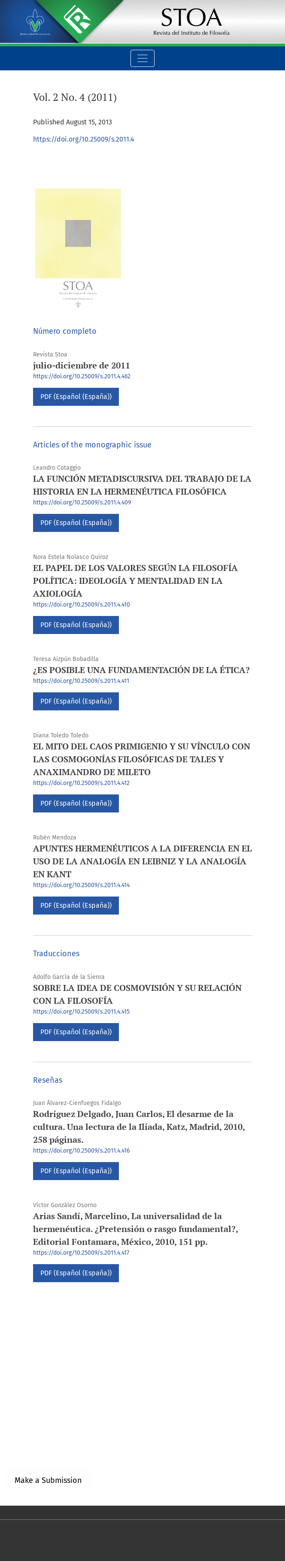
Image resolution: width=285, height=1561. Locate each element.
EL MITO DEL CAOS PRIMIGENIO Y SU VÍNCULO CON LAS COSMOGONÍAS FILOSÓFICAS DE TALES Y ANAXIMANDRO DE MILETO (141, 759)
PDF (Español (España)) (76, 397)
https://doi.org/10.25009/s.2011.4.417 (81, 1252)
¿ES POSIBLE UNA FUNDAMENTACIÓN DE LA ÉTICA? (141, 670)
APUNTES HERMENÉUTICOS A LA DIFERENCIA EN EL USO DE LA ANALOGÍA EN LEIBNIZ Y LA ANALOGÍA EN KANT (142, 861)
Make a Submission (48, 1480)
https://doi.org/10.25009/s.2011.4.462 (81, 376)
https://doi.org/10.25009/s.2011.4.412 (81, 783)
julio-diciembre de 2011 (81, 365)
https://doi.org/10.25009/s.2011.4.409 (82, 502)
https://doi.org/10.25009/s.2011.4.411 (81, 681)
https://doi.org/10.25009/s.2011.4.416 (81, 1150)
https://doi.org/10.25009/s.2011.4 (83, 139)
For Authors (23, 1444)
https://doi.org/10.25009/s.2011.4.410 (81, 604)
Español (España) (33, 1352)
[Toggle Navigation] (142, 58)
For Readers (24, 1433)
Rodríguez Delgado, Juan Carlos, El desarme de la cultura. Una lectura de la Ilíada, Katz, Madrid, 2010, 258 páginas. (139, 1126)
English (17, 1363)
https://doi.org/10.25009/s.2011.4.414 (81, 885)
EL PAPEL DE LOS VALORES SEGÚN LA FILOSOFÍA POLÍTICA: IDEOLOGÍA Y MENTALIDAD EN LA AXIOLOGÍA (135, 580)
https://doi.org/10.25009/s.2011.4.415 (81, 1011)
